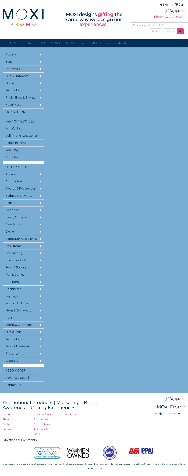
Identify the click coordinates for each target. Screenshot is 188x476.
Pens (8, 317)
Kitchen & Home (16, 303)
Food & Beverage (17, 267)
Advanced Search (17, 377)
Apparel (11, 54)
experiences (93, 24)
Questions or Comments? (20, 440)
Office (9, 83)
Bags (8, 61)
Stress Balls (13, 332)
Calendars (12, 210)
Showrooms (41, 419)
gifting (105, 14)
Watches (11, 360)
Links (37, 433)
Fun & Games (14, 274)
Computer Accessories (21, 238)
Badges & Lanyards (18, 195)
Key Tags (11, 296)
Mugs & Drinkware (18, 310)
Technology (13, 90)
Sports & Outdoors (18, 325)
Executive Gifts (15, 260)
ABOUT (29, 43)
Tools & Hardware (17, 346)
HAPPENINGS (100, 43)
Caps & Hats (13, 224)
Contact (7, 424)
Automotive (13, 181)
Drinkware (12, 69)
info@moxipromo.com (169, 16)
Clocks (10, 231)
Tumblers (12, 157)
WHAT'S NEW (75, 43)
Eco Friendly (14, 253)
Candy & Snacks (16, 217)
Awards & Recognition (20, 188)
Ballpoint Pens (15, 143)
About (6, 419)
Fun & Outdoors (16, 76)
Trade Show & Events (20, 97)
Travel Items (14, 353)
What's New (13, 128)
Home (6, 414)
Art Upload (71, 414)
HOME (12, 43)
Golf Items (12, 282)
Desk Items (13, 246)
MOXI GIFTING (15, 112)
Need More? (14, 104)
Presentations (42, 424)
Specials (7, 429)
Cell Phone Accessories (21, 135)
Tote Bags (12, 150)
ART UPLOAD (50, 43)
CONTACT (122, 43)
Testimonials (41, 429)
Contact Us (13, 385)
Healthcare (13, 289)
